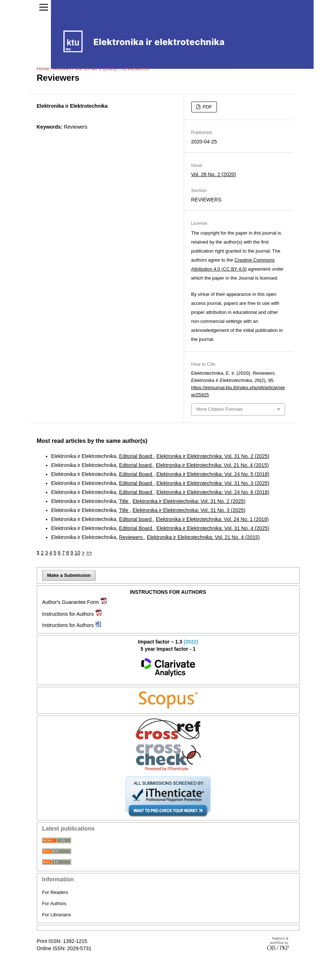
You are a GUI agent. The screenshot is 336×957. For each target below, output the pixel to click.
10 (77, 553)
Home (43, 68)
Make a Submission (69, 575)
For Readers (55, 892)
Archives (62, 68)
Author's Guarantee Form (70, 602)
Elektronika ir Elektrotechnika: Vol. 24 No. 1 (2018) (212, 519)
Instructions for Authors (68, 614)
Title (124, 501)
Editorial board (136, 465)
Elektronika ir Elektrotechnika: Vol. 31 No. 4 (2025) (212, 528)
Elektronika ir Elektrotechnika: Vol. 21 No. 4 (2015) (212, 465)
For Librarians (56, 914)
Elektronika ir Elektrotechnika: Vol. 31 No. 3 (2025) (212, 483)
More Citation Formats (219, 409)
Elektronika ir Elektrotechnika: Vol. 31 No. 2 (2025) (212, 456)
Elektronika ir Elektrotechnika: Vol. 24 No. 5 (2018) (212, 474)
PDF (206, 107)
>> (89, 553)
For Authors (54, 903)
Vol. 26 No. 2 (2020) (96, 68)
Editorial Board (136, 456)
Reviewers (131, 537)
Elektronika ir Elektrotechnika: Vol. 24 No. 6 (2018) (212, 492)
